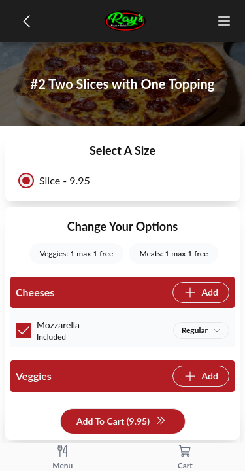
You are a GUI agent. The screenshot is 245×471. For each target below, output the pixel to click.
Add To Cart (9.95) (121, 421)
